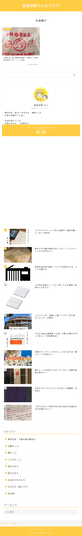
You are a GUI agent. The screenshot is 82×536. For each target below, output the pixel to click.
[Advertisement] (22, 180)
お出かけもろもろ (16, 480)
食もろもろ (13, 466)
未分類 (11, 493)
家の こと (12, 452)
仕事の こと (13, 446)
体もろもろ (13, 473)
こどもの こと (14, 459)
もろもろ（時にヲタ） (18, 486)
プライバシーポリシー (39, 529)
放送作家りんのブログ (41, 5)
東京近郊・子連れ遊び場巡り (22, 439)
